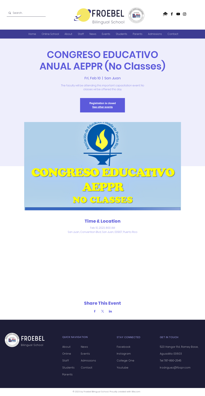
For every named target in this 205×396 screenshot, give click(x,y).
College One (125, 360)
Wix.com (136, 391)
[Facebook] (172, 14)
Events (85, 354)
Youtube (123, 367)
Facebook (124, 347)
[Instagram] (184, 14)
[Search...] (26, 12)
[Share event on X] (102, 311)
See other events (102, 107)
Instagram (124, 354)
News (84, 347)
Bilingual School (32, 345)
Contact (87, 367)
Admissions (88, 360)
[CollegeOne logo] (165, 14)
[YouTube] (178, 14)
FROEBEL (108, 14)
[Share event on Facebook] (94, 311)
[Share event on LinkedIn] (110, 311)
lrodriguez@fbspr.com (175, 367)
